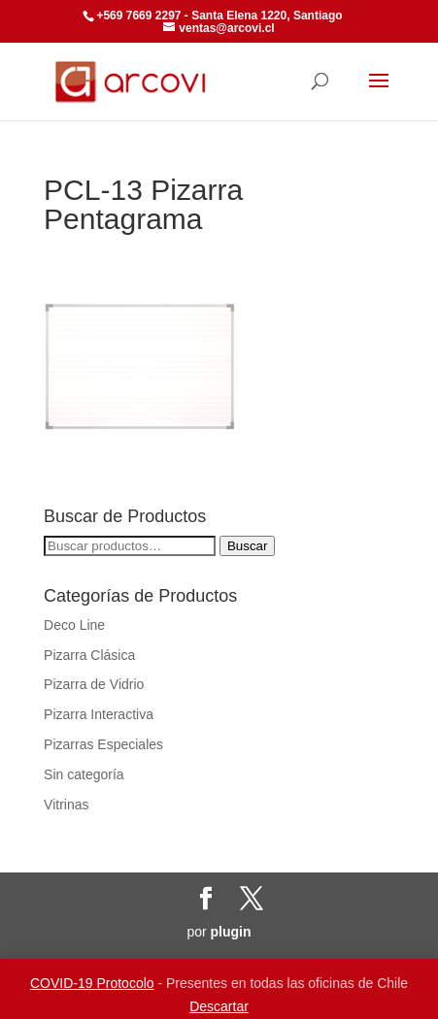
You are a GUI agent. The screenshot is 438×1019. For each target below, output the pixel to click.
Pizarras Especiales (103, 744)
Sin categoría (84, 774)
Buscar (247, 546)
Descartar (219, 1006)
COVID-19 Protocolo (92, 983)
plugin (231, 931)
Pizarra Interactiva (98, 714)
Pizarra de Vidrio (94, 684)
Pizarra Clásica (89, 655)
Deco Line (74, 625)
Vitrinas (66, 804)
